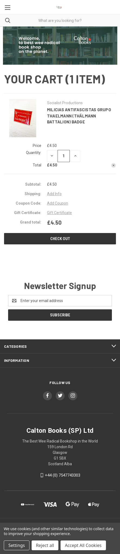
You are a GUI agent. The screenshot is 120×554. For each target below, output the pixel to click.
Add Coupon (57, 203)
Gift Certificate (59, 213)
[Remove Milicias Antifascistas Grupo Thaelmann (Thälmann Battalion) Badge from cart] (113, 165)
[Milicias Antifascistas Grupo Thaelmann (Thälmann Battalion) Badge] (64, 156)
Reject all (45, 545)
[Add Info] (54, 194)
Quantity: (33, 152)
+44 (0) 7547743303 (62, 475)
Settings (16, 545)
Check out (60, 238)
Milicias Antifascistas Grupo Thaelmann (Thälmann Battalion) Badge (79, 115)
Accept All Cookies (83, 545)
